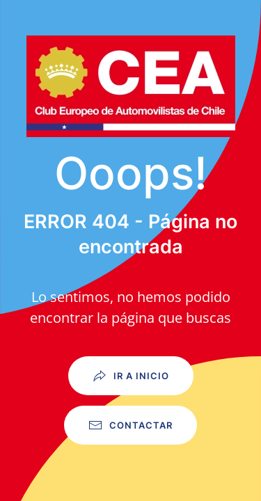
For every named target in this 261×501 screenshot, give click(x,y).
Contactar (130, 425)
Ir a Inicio (131, 376)
